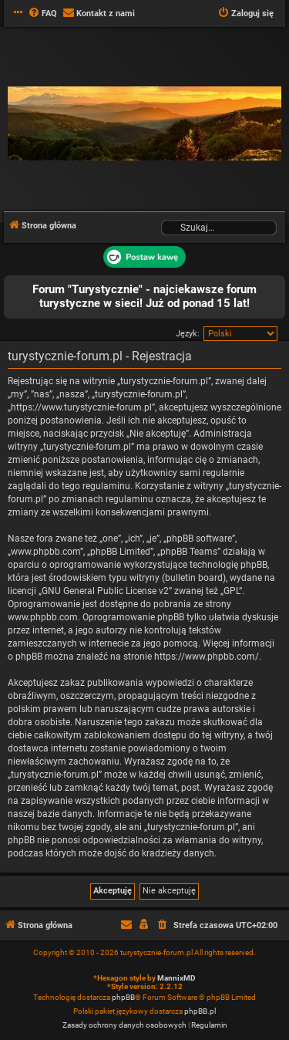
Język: (188, 334)
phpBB (123, 997)
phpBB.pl (200, 1011)
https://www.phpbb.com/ (206, 656)
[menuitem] (42, 14)
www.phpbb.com (43, 617)
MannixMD (176, 978)
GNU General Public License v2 (105, 591)
